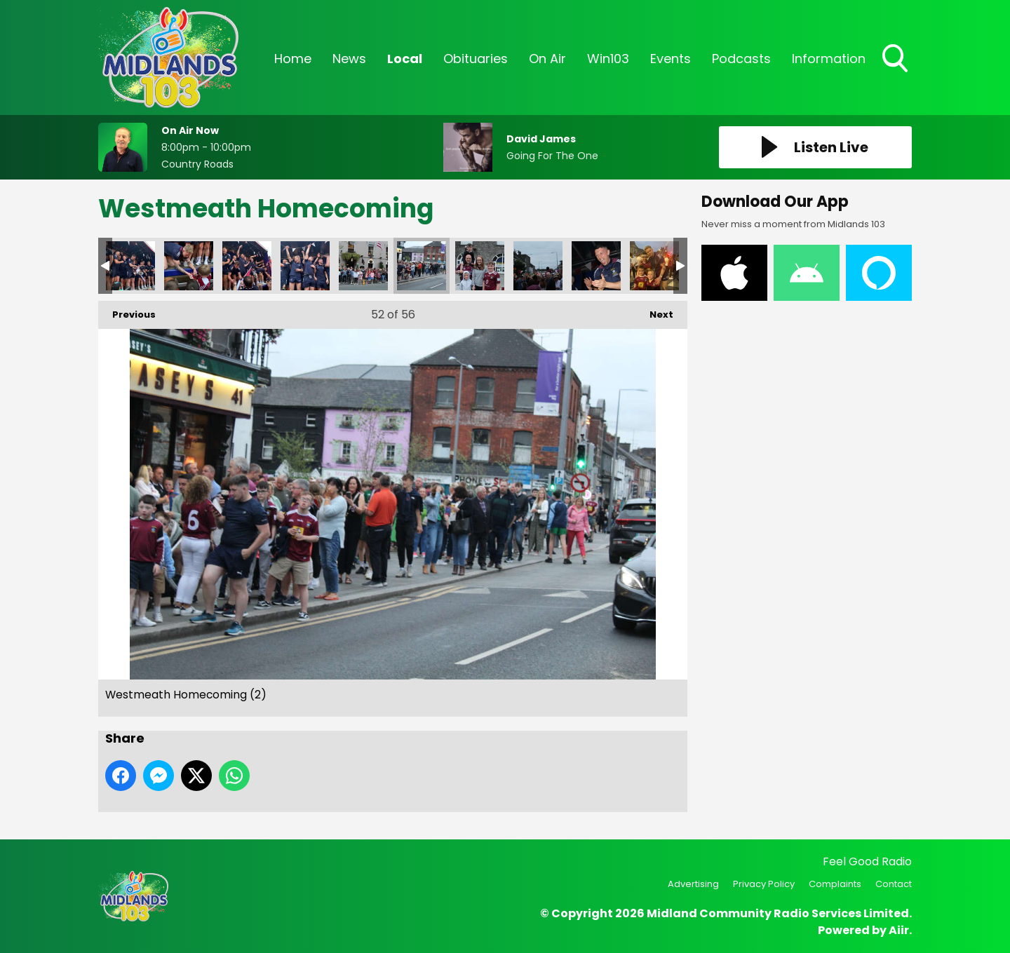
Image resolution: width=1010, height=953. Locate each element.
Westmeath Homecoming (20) (596, 265)
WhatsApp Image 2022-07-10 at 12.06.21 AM (654, 265)
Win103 (608, 58)
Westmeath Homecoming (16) (538, 265)
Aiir (899, 930)
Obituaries (475, 58)
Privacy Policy (764, 884)
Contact (893, 884)
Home (292, 58)
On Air (547, 58)
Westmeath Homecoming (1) (305, 265)
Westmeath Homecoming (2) (421, 265)
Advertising (693, 884)
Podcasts (741, 58)
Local (404, 58)
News (349, 58)
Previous (127, 311)
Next (654, 311)
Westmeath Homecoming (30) (246, 265)
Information (829, 58)
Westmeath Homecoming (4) (479, 265)
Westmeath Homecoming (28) (130, 265)
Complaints (835, 884)
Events (670, 58)
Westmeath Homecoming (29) (188, 265)
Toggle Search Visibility (896, 59)
